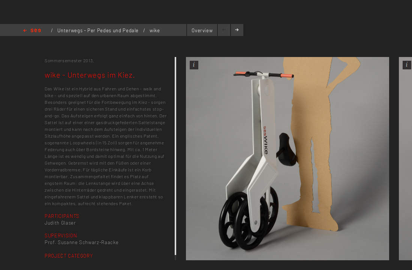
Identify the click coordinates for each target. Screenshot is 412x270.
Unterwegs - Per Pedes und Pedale (98, 30)
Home (32, 31)
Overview (202, 30)
